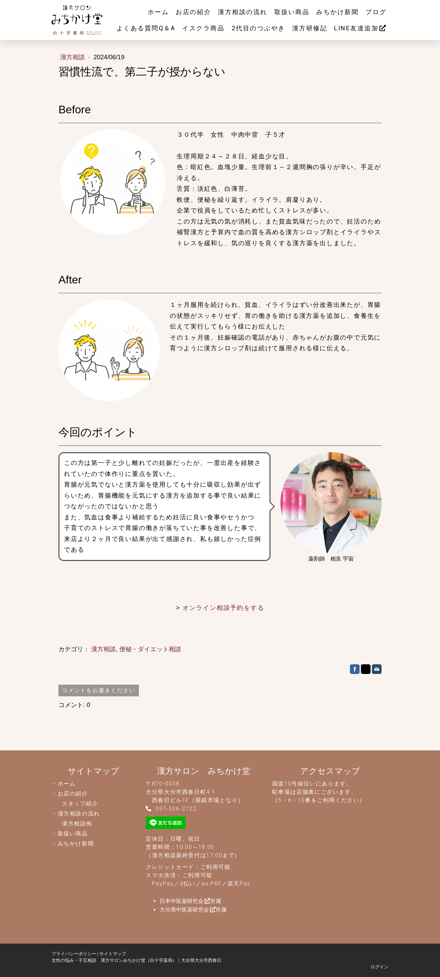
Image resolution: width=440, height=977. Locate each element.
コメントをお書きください (98, 690)
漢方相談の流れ (242, 11)
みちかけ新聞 (337, 11)
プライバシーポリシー (74, 953)
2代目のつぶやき (258, 28)
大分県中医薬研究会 (184, 909)
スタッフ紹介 (80, 803)
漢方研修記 (310, 28)
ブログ (376, 11)
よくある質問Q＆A (146, 28)
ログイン (379, 966)
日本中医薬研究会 (182, 901)
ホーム (158, 11)
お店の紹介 (193, 11)
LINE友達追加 (356, 28)
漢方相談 (73, 57)
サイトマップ (112, 953)
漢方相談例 (77, 823)
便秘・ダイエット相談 (150, 649)
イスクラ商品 (203, 28)
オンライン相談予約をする (223, 607)
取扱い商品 (292, 11)
